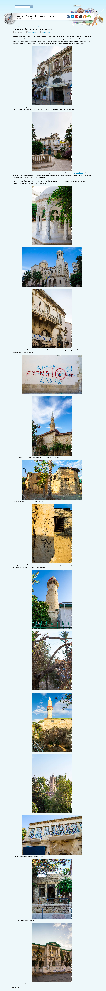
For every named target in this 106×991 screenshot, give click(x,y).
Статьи (29, 16)
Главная (14, 26)
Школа (52, 16)
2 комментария (49, 33)
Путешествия (41, 16)
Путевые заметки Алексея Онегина (26, 26)
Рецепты (20, 16)
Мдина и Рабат (79, 173)
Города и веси (32, 33)
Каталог (19, 18)
